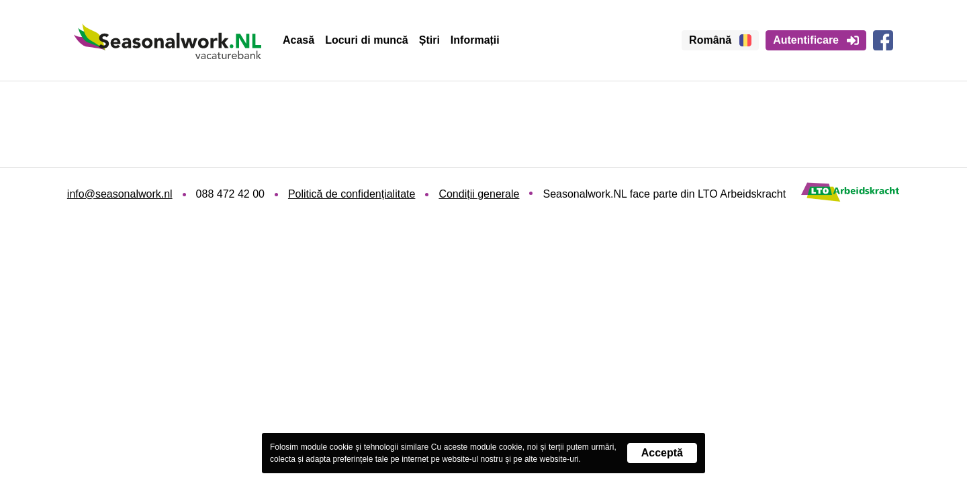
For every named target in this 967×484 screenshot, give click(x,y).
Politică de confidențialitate (351, 194)
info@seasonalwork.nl (120, 194)
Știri (429, 40)
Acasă (298, 40)
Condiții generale (479, 194)
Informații (475, 40)
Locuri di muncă (366, 40)
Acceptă (662, 452)
